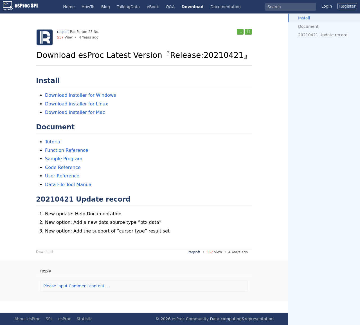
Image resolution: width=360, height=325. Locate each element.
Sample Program (63, 158)
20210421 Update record (323, 35)
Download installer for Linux (76, 104)
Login (326, 6)
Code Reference (63, 167)
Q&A (170, 6)
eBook (153, 6)
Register (347, 6)
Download (192, 6)
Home (69, 6)
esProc (64, 319)
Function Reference (66, 150)
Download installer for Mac (75, 112)
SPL (49, 319)
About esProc (27, 319)
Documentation (225, 6)
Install (304, 18)
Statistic (84, 319)
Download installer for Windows (80, 95)
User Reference (62, 176)
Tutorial (53, 142)
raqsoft (63, 32)
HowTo (88, 6)
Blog (105, 6)
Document (308, 26)
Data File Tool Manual (69, 184)
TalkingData (128, 6)
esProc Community (190, 319)
